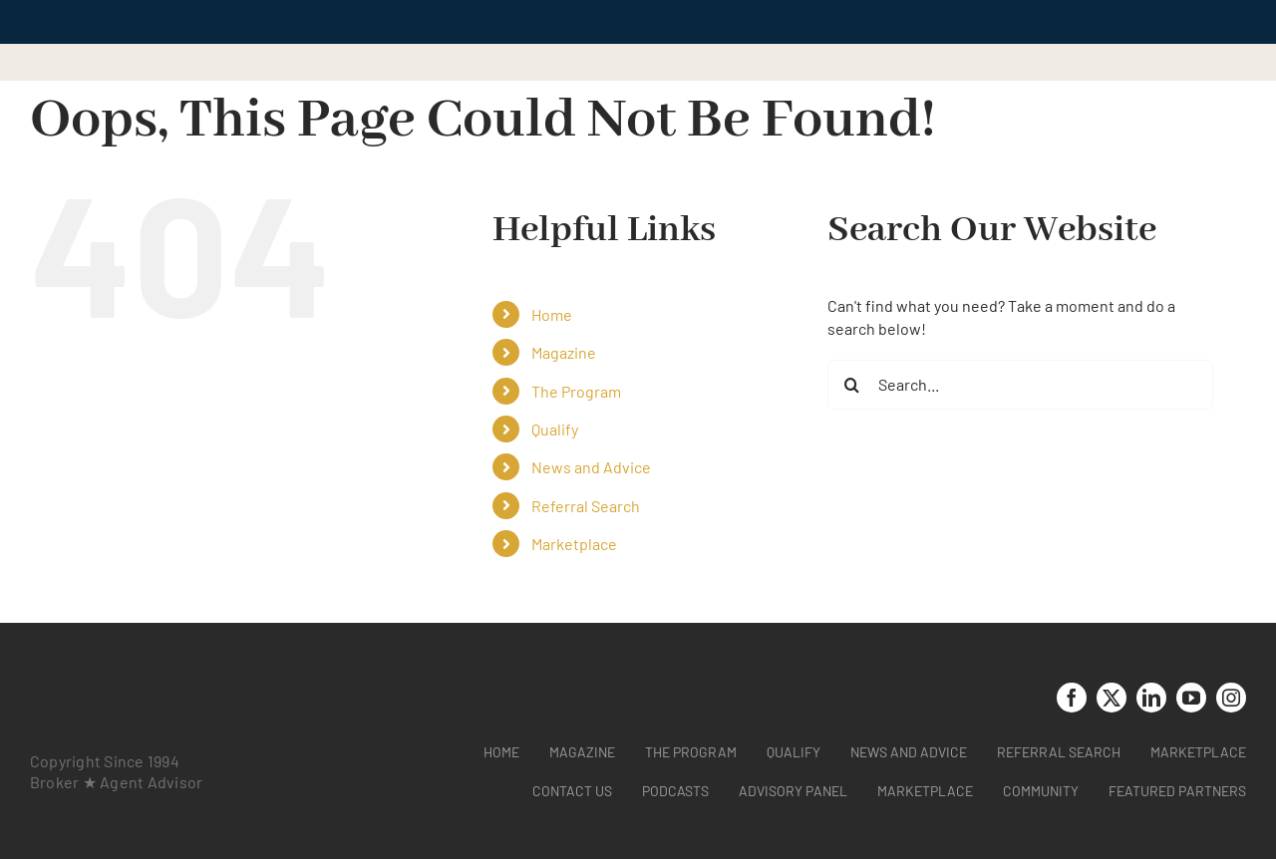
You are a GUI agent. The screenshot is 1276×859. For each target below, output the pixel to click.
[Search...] (1020, 385)
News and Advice (591, 466)
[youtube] (1191, 698)
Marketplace (574, 543)
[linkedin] (1151, 698)
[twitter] (1111, 698)
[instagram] (1231, 698)
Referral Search (585, 505)
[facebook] (1072, 698)
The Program (576, 391)
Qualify (554, 429)
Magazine (563, 352)
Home (551, 314)
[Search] (852, 385)
